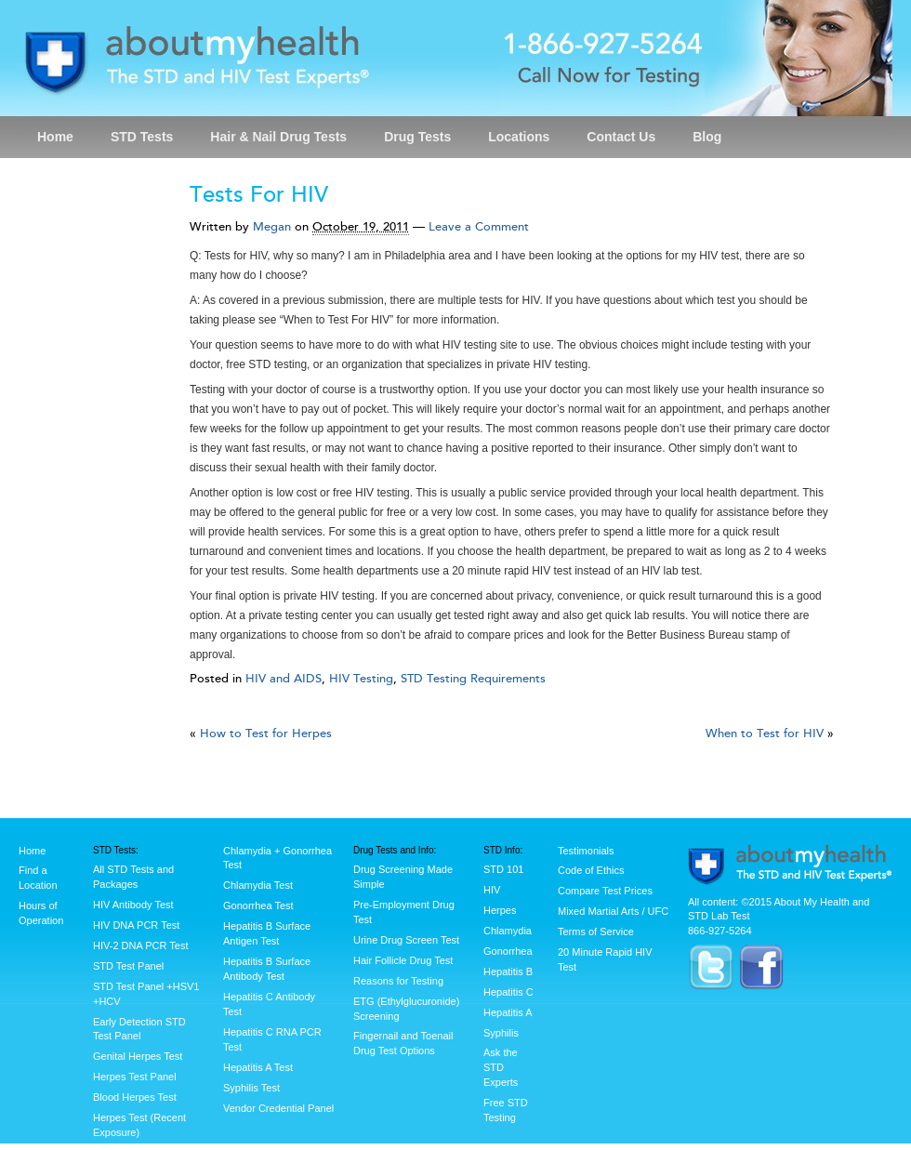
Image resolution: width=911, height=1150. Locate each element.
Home (55, 136)
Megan (272, 226)
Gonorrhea (508, 951)
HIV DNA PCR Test (136, 925)
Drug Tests (417, 136)
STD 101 (503, 869)
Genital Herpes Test (137, 1056)
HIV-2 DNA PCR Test (141, 945)
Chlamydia (507, 930)
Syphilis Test (251, 1087)
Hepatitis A (508, 1012)
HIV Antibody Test (133, 904)
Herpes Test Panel (135, 1076)
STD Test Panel (128, 966)
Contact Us (621, 136)
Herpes (499, 910)
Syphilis (501, 1032)
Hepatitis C (508, 992)
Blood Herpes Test (135, 1097)
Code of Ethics (591, 870)
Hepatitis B (508, 971)
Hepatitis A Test (258, 1067)
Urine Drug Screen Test (406, 939)
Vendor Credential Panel (278, 1108)
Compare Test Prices (605, 890)
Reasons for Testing (398, 980)
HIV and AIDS (283, 678)
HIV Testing (361, 678)
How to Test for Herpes (266, 733)
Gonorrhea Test (258, 905)
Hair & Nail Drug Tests (278, 136)
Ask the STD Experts (500, 1067)
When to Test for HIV (765, 733)
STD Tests (142, 136)
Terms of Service (596, 931)
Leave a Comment (479, 226)
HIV (491, 889)
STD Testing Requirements (473, 678)
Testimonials (586, 850)
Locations (518, 136)
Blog (707, 136)
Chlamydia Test (258, 885)
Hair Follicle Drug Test (403, 960)
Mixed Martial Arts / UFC (613, 911)
